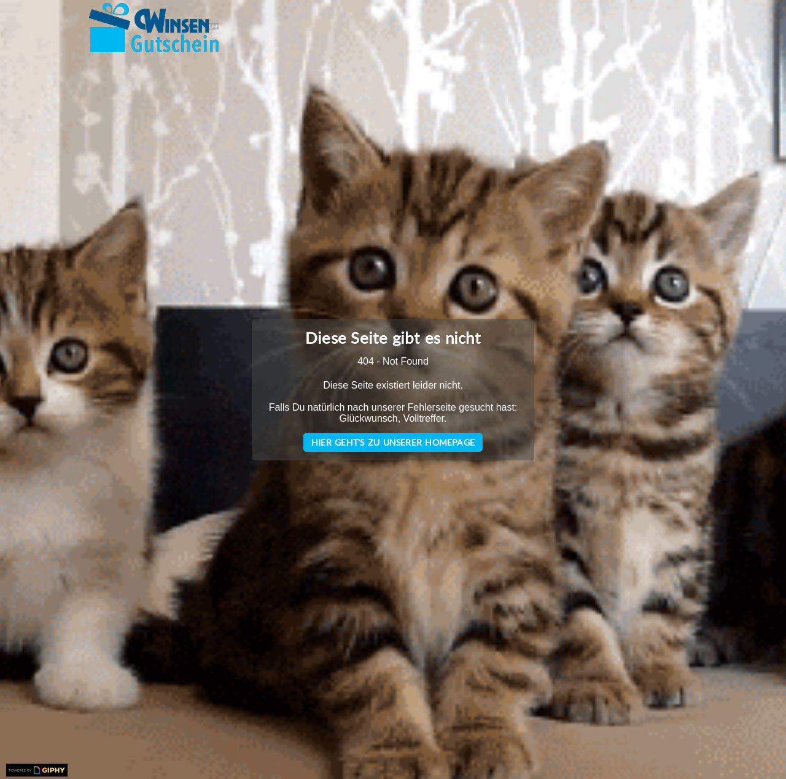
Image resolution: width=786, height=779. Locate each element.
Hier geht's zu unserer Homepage (393, 442)
